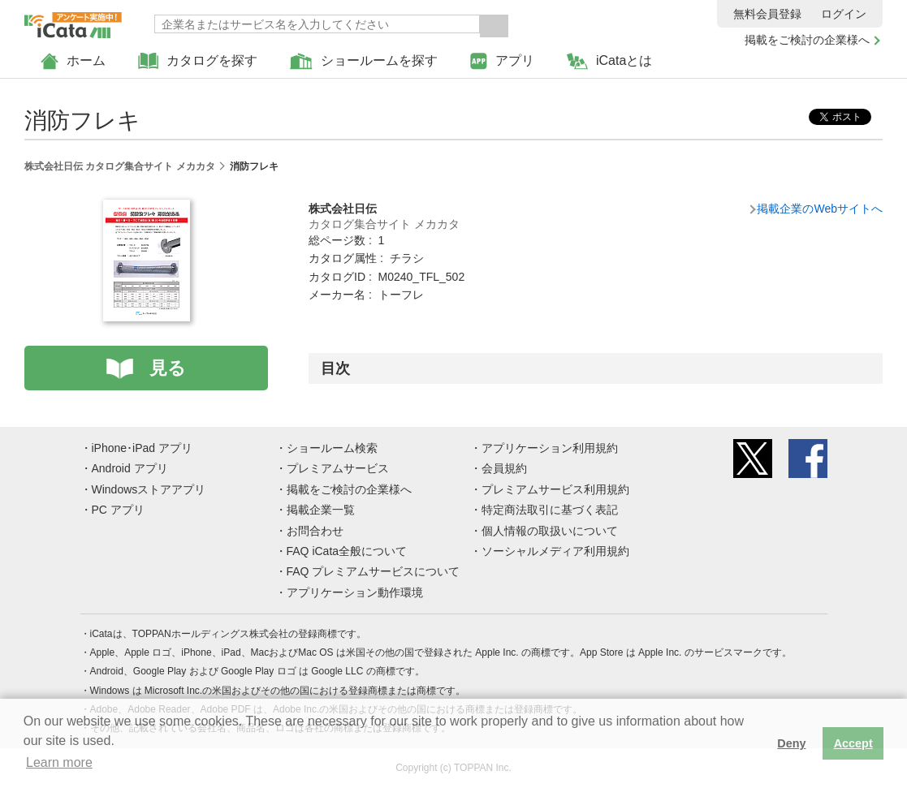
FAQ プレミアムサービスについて (373, 571)
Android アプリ (130, 468)
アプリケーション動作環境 (355, 592)
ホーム (73, 61)
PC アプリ (118, 509)
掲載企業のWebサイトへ (820, 208)
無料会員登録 (767, 13)
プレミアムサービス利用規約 (555, 489)
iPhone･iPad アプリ (142, 447)
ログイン (843, 13)
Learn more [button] (59, 762)
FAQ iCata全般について (347, 551)
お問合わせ (315, 530)
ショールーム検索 (332, 447)
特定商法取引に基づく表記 (550, 509)
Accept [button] (853, 743)
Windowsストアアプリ (149, 489)
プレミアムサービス (338, 468)
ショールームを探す (364, 61)
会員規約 (504, 468)
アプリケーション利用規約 (550, 447)
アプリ (502, 61)
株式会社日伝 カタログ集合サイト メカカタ (119, 166)
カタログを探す (197, 61)
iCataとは (609, 61)
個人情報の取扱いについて (550, 530)
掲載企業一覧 (321, 509)
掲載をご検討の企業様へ (807, 39)
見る (167, 368)
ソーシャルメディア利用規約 (555, 551)
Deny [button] (791, 743)
